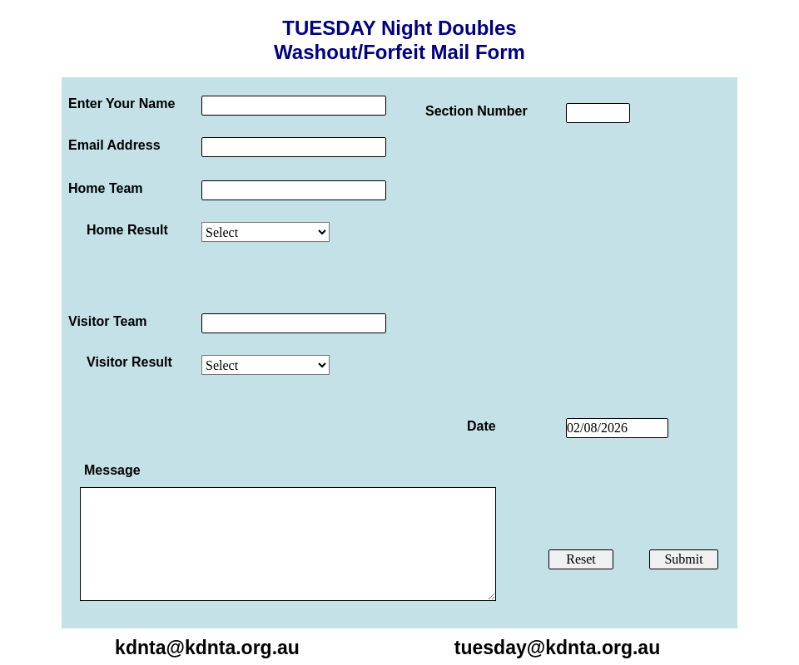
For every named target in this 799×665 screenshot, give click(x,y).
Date (481, 426)
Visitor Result (129, 362)
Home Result (127, 230)
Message (112, 470)
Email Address (114, 145)
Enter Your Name (121, 103)
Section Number (476, 111)
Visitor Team (107, 321)
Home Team (105, 188)
